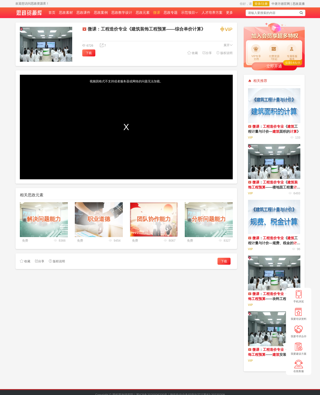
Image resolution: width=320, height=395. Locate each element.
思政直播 (299, 3)
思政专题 (171, 12)
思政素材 (66, 12)
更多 (229, 12)
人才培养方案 (212, 12)
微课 (156, 12)
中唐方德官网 (281, 3)
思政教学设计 (121, 12)
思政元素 (143, 12)
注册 (265, 3)
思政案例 (101, 12)
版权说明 (224, 53)
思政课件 (83, 12)
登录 (258, 3)
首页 (51, 12)
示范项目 (189, 12)
